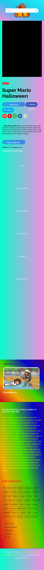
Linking (27, 516)
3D (4, 488)
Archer (5, 508)
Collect (35, 488)
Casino (35, 512)
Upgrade (6, 492)
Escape (20, 516)
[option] (22, 380)
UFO (35, 508)
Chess (29, 508)
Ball (10, 496)
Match (15, 496)
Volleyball (6, 512)
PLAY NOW (22, 16)
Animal (22, 496)
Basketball (13, 504)
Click (4, 496)
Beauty (35, 504)
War (35, 496)
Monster (12, 500)
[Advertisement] (20, 335)
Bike (29, 512)
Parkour (34, 516)
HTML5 (5, 83)
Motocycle (36, 500)
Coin (14, 516)
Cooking (27, 500)
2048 (13, 512)
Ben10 (23, 512)
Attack (5, 504)
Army (21, 504)
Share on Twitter (8, 111)
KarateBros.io (10, 392)
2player (20, 488)
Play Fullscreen (13, 142)
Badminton (21, 508)
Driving (13, 492)
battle (9, 488)
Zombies (28, 492)
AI (18, 512)
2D (15, 488)
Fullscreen (13, 105)
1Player (35, 492)
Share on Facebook (32, 105)
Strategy (28, 488)
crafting (29, 496)
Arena (20, 492)
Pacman (12, 508)
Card (4, 500)
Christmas (6, 516)
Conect (27, 504)
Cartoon (19, 500)
